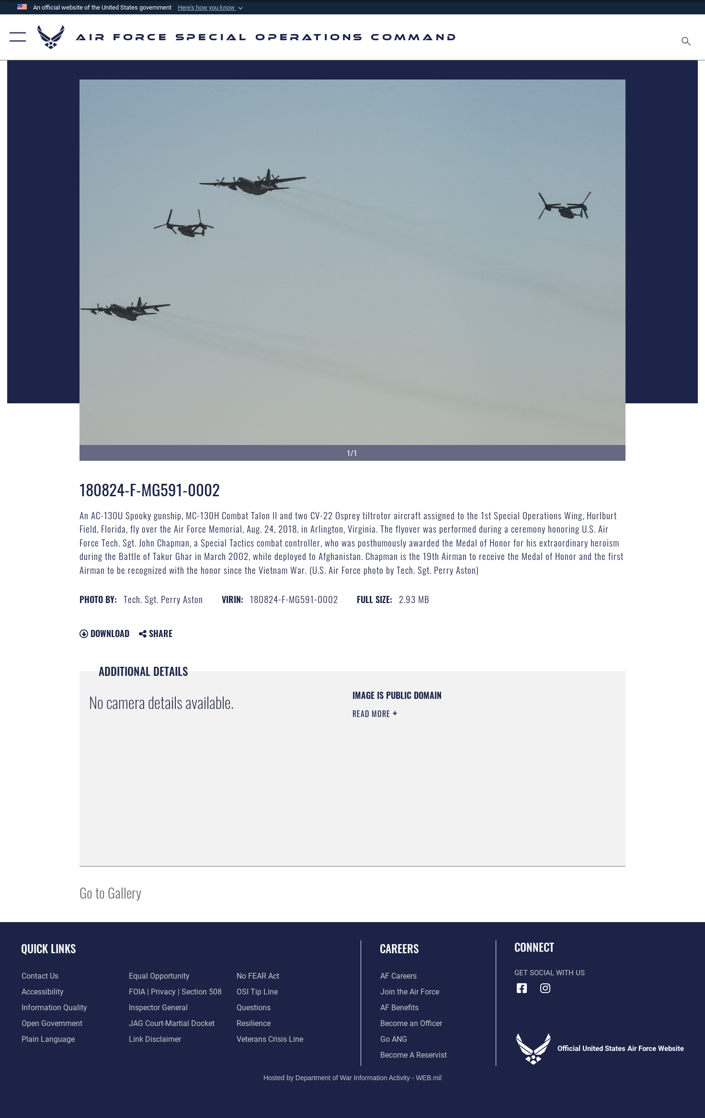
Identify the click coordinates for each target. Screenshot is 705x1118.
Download (104, 633)
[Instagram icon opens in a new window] (545, 988)
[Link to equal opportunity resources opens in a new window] (157, 976)
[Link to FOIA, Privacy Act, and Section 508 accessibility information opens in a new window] (172, 992)
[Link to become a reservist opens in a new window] (412, 1055)
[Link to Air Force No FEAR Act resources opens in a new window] (257, 976)
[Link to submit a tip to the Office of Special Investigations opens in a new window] (256, 992)
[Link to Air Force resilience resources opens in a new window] (253, 1023)
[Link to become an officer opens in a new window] (409, 1023)
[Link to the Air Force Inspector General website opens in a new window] (157, 1008)
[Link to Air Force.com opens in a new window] (408, 992)
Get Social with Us (549, 973)
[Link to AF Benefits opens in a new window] (398, 1008)
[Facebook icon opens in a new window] (521, 988)
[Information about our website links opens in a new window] (154, 1039)
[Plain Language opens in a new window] (45, 1039)
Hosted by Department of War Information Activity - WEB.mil (352, 1078)
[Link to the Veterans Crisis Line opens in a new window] (269, 1039)
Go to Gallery (110, 892)
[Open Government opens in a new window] (49, 1023)
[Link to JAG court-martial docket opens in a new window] (170, 1023)
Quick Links (48, 948)
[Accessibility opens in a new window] (41, 992)
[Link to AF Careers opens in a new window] (397, 976)
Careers (399, 948)
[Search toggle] (687, 37)
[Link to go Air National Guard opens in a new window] (393, 1039)
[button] (211, 7)
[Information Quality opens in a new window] (51, 1008)
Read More (372, 713)
